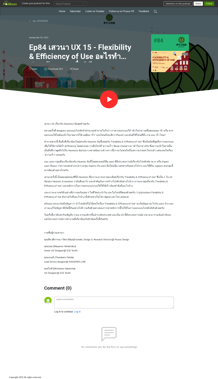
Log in (77, 311)
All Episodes (38, 20)
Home (62, 11)
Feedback (144, 11)
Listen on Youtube (94, 11)
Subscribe (75, 11)
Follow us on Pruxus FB (121, 11)
